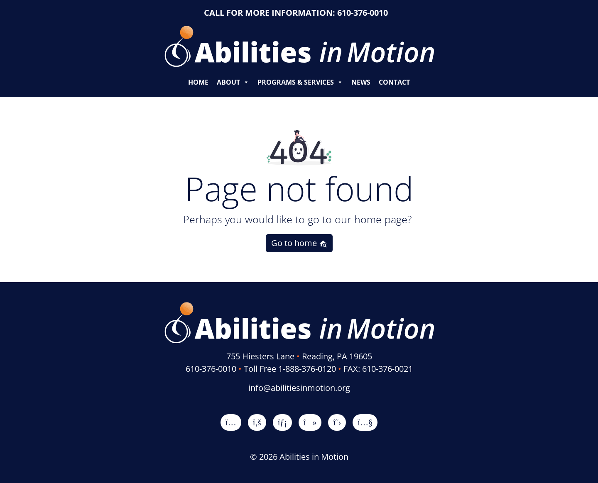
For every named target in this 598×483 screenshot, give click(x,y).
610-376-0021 (387, 368)
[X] (337, 422)
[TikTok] (310, 422)
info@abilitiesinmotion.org (299, 387)
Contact (394, 82)
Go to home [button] (299, 243)
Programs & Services (300, 82)
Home (198, 82)
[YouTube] (365, 422)
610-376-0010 (362, 12)
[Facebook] (257, 422)
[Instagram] (231, 422)
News (360, 82)
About (233, 82)
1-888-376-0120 (307, 368)
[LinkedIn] (282, 422)
